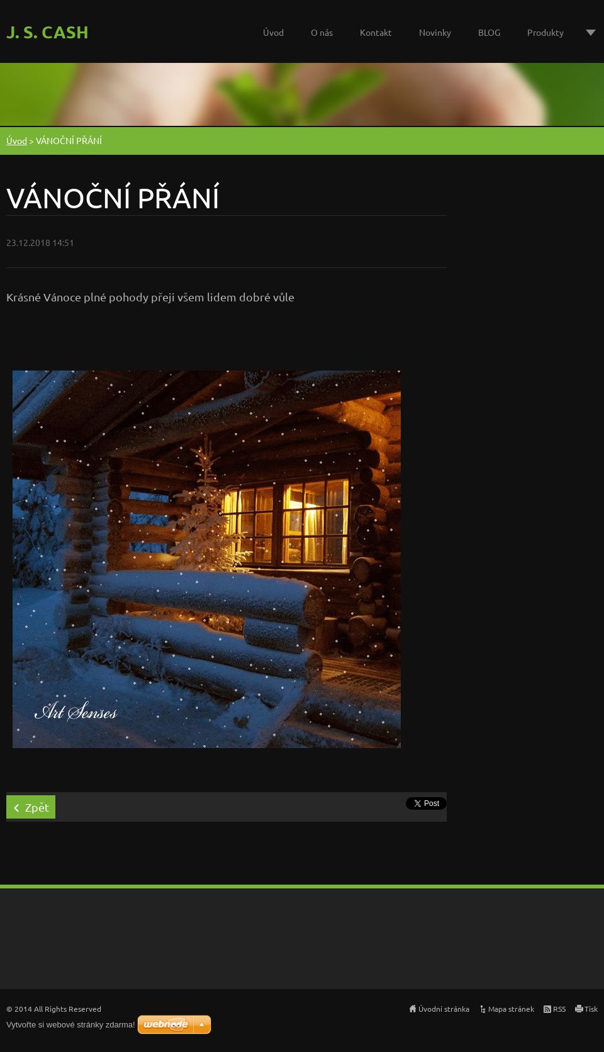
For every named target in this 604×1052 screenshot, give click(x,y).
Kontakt (376, 32)
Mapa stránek (511, 1009)
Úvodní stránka (443, 1009)
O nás (322, 32)
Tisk (591, 1009)
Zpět (37, 807)
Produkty (545, 32)
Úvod (273, 32)
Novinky (435, 32)
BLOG (489, 32)
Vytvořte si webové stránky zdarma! (70, 1024)
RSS (559, 1009)
